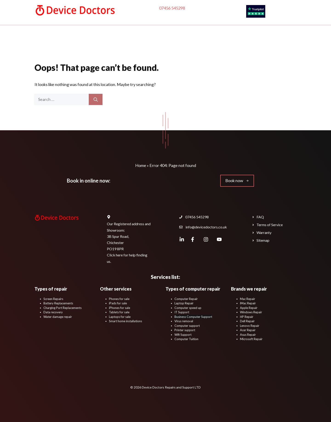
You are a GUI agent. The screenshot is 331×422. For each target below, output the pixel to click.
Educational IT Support (260, 43)
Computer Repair (93, 43)
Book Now (224, 57)
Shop (225, 43)
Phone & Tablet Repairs (184, 43)
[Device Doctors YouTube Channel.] (219, 239)
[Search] (96, 99)
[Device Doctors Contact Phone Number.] (194, 217)
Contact (169, 57)
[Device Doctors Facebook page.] (193, 239)
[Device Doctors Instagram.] (206, 239)
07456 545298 (172, 8)
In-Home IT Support (136, 43)
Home (56, 43)
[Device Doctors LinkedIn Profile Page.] (181, 239)
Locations (195, 57)
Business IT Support (115, 57)
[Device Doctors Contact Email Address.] (203, 227)
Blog (147, 57)
